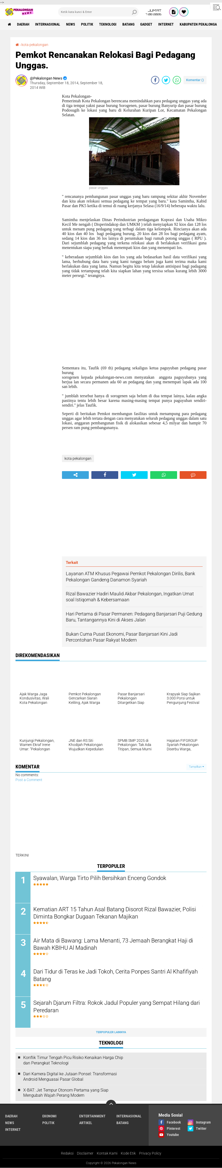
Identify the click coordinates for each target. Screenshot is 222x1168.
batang (129, 24)
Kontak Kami (107, 1153)
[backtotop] (111, 1105)
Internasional (47, 24)
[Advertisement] (36, 171)
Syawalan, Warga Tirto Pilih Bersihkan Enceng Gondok (100, 878)
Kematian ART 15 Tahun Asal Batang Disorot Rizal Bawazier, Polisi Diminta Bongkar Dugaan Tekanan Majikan (115, 913)
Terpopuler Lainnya (111, 1032)
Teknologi (108, 24)
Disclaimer (85, 1153)
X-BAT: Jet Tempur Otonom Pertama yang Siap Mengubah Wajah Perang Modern (65, 1093)
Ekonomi (49, 1116)
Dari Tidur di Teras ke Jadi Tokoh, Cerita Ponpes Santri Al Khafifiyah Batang (116, 976)
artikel (85, 1123)
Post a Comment (28, 780)
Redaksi (67, 1153)
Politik (87, 24)
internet (166, 24)
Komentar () (195, 80)
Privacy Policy (150, 1153)
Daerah (23, 24)
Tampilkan (196, 766)
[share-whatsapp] (177, 80)
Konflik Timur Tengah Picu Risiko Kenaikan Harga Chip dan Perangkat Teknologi (73, 1060)
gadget (147, 24)
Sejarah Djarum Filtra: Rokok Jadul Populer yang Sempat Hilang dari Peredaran (111, 1007)
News (70, 24)
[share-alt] (75, 475)
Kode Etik (128, 1153)
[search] (98, 12)
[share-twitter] (166, 80)
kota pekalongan (34, 45)
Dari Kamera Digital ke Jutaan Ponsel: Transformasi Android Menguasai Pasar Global (70, 1077)
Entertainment (92, 1116)
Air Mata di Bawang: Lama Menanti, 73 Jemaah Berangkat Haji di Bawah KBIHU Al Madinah (113, 944)
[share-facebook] (155, 80)
